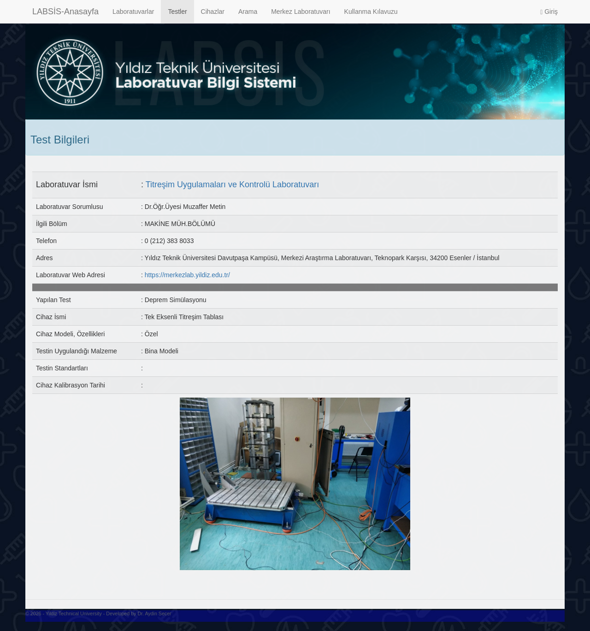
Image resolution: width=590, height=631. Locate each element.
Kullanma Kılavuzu (371, 11)
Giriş (549, 12)
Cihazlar (212, 11)
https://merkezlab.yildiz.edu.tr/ (187, 275)
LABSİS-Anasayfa (65, 11)
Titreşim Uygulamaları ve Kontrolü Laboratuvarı (232, 184)
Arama (247, 11)
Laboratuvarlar (133, 11)
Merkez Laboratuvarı (300, 11)
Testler (177, 11)
